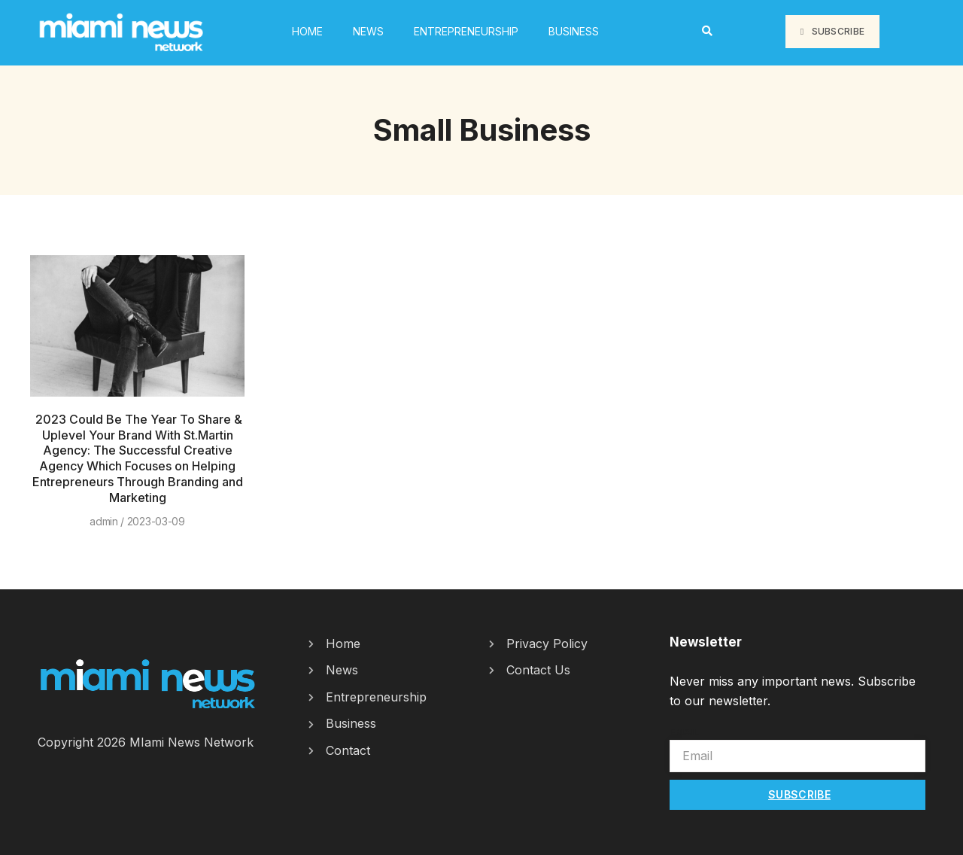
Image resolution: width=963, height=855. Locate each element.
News (368, 31)
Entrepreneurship (466, 31)
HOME (307, 31)
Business (573, 31)
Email (685, 732)
